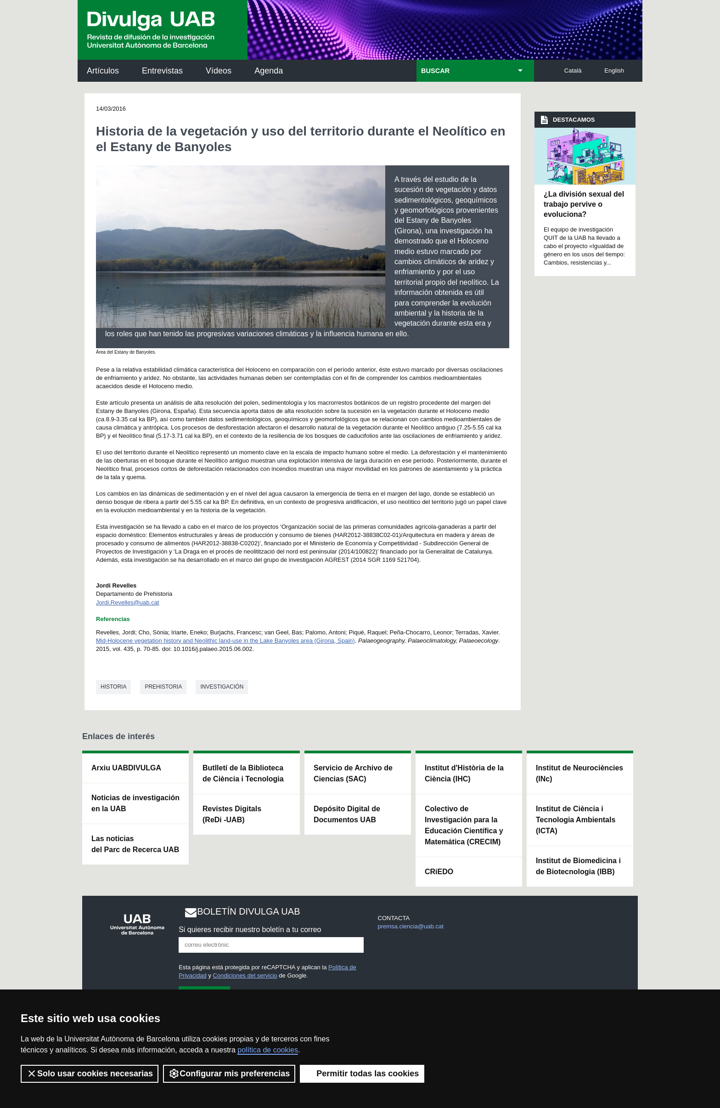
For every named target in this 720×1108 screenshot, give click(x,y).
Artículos (103, 70)
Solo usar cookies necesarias (89, 1073)
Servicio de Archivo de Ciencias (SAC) (353, 773)
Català (573, 70)
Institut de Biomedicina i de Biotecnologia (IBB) (578, 866)
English (614, 70)
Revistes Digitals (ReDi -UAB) (231, 814)
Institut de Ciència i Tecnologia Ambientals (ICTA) (575, 820)
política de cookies (267, 1050)
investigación (221, 687)
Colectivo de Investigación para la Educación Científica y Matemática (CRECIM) (464, 825)
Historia (113, 687)
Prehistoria (163, 687)
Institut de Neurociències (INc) (579, 773)
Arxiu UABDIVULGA (126, 768)
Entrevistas (162, 70)
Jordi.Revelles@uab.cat (127, 602)
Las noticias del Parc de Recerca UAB (135, 844)
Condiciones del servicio (245, 975)
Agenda (268, 70)
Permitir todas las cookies (362, 1073)
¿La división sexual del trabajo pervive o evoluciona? (584, 204)
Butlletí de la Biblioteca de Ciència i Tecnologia (243, 773)
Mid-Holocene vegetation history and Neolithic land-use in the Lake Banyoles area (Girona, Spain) (225, 640)
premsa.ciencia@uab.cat (411, 926)
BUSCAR (435, 70)
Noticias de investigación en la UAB (135, 803)
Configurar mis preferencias (229, 1073)
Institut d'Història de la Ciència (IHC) (464, 773)
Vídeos (218, 70)
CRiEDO (439, 872)
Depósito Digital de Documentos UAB (347, 814)
